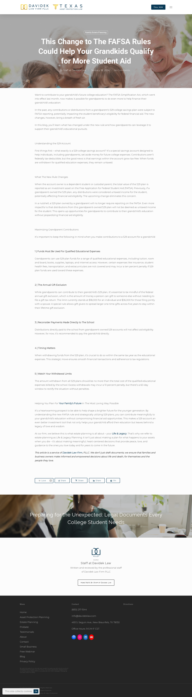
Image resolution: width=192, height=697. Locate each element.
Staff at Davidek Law (74, 70)
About (23, 637)
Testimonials (27, 632)
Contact (24, 641)
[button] (171, 7)
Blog (22, 656)
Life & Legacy (119, 433)
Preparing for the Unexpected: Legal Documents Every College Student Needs (96, 516)
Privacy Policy (27, 661)
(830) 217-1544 (79, 609)
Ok (36, 691)
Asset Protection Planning (34, 617)
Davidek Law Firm (72, 452)
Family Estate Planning (96, 32)
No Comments (122, 70)
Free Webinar (27, 651)
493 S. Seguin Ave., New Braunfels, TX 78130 (96, 622)
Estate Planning (29, 622)
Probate (24, 627)
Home (23, 612)
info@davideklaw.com (84, 616)
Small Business (28, 646)
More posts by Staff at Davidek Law (96, 582)
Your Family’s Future (70, 403)
